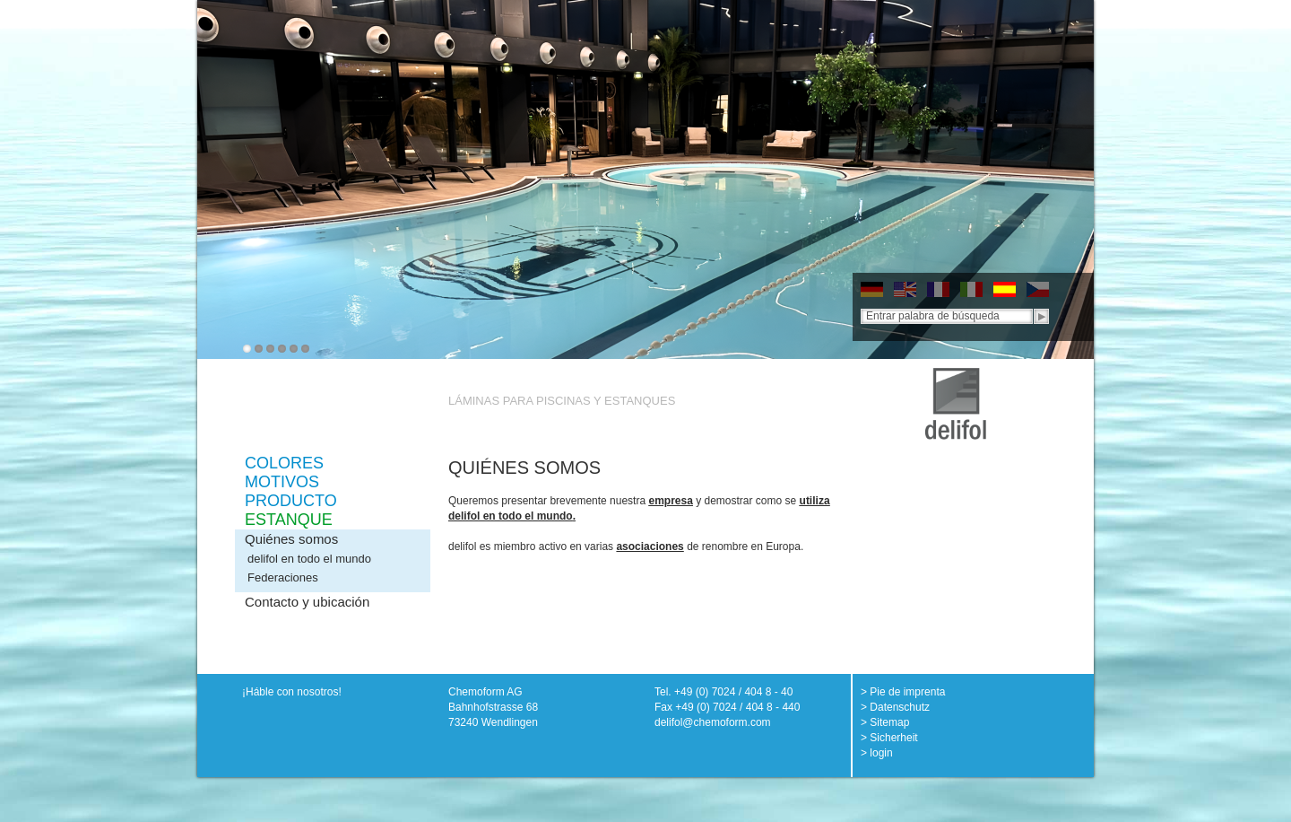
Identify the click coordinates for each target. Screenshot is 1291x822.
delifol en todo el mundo (309, 558)
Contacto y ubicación (307, 601)
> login (877, 753)
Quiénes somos (291, 539)
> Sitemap (885, 722)
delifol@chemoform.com (712, 722)
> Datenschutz (895, 707)
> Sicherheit (889, 737)
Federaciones (282, 577)
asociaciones (649, 546)
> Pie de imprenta (903, 692)
